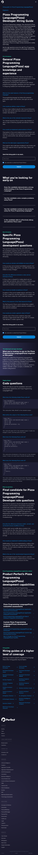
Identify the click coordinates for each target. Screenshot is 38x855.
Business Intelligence (6, 776)
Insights (3, 847)
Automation (4, 774)
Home (2, 853)
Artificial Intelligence (5, 763)
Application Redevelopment (7, 769)
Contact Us (3, 754)
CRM (2, 783)
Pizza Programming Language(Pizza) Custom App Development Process (18, 633)
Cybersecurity (4, 785)
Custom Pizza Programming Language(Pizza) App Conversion (18, 629)
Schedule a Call (4, 752)
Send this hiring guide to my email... (13, 154)
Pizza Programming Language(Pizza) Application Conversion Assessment (18, 609)
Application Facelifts (5, 767)
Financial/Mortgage (5, 812)
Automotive (3, 807)
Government (4, 816)
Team (2, 731)
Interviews (3, 838)
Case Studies (4, 836)
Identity (3, 729)
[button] (36, 2)
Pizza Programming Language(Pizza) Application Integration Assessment (18, 613)
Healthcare (3, 818)
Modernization (4, 743)
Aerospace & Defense (6, 805)
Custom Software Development (8, 781)
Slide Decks (3, 842)
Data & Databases (5, 787)
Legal (2, 821)
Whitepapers (4, 840)
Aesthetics (3, 745)
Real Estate (3, 827)
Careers (3, 735)
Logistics (3, 823)
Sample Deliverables (5, 845)
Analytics (3, 765)
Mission (3, 733)
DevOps (3, 790)
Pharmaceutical (4, 825)
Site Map (30, 853)
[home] (2, 2)
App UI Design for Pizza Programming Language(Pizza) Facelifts (18, 637)
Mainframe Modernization (7, 794)
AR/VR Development (5, 772)
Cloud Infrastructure (5, 778)
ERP (2, 792)
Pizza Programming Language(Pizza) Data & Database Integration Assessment (18, 617)
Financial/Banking (5, 809)
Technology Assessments (7, 796)
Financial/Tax (4, 814)
